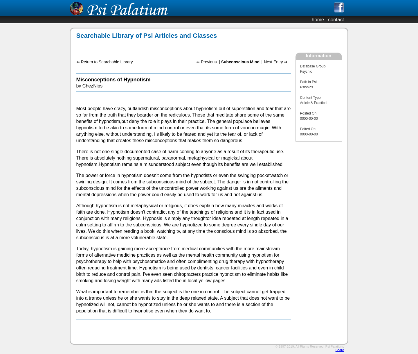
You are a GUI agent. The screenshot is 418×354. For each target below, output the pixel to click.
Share (340, 350)
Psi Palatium (334, 346)
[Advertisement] (180, 46)
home (318, 19)
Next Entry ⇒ (275, 62)
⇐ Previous (206, 62)
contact (336, 19)
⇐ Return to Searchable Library (104, 62)
